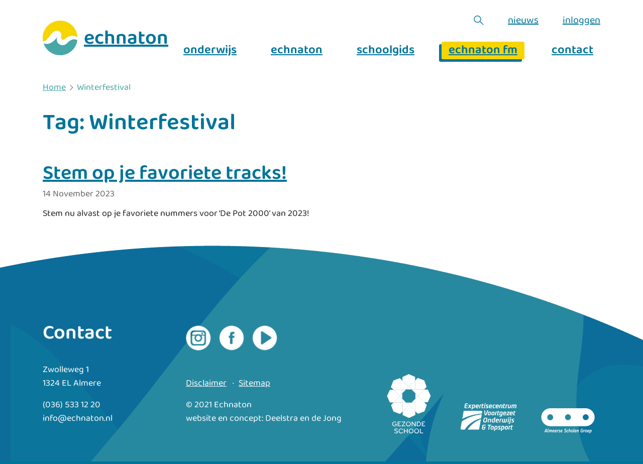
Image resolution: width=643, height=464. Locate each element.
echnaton (297, 50)
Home (54, 87)
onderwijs (210, 50)
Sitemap (254, 383)
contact (572, 50)
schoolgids (385, 50)
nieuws (523, 20)
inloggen (581, 20)
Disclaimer (206, 383)
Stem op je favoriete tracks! (165, 173)
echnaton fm (483, 50)
